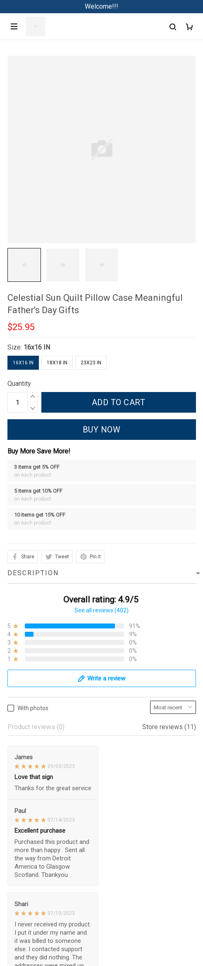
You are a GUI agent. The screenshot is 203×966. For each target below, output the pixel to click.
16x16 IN (37, 347)
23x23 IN (91, 363)
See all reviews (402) (101, 610)
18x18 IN (57, 363)
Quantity (19, 383)
